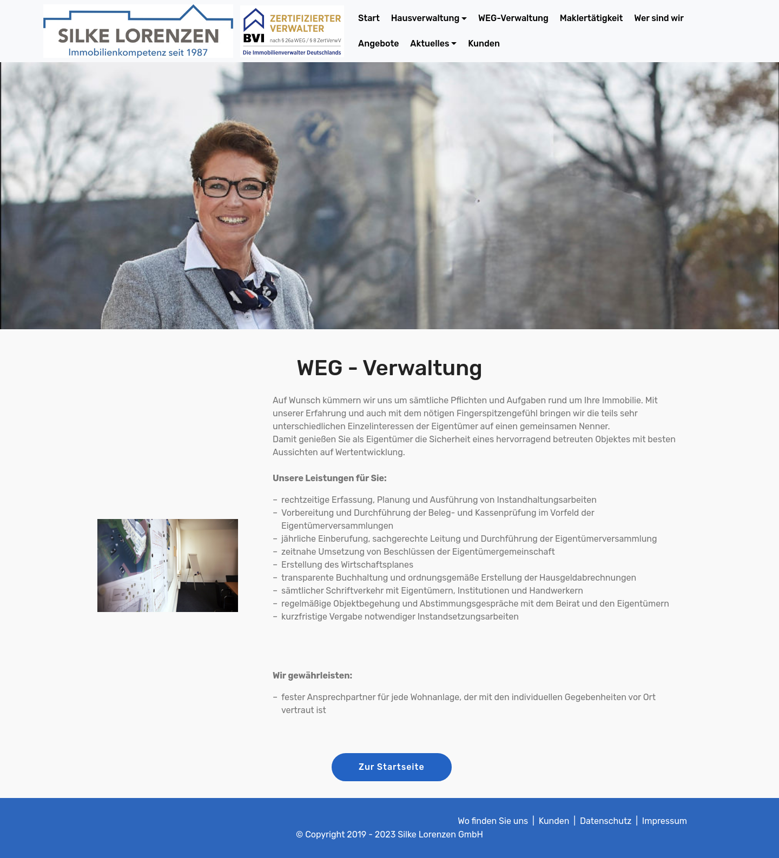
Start (369, 18)
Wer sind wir (659, 18)
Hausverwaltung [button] (425, 18)
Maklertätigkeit (591, 18)
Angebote (378, 43)
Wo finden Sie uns (493, 821)
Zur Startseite (392, 767)
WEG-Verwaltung (513, 18)
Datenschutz (605, 821)
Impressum (664, 821)
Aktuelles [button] (429, 43)
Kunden (484, 43)
